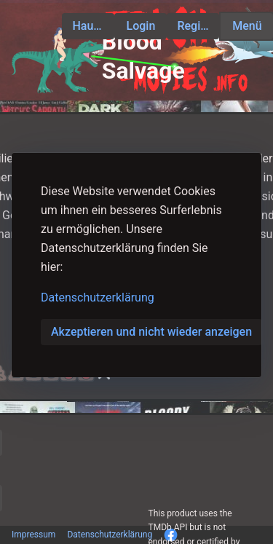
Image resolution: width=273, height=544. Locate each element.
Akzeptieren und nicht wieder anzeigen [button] (151, 332)
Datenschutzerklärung (97, 297)
